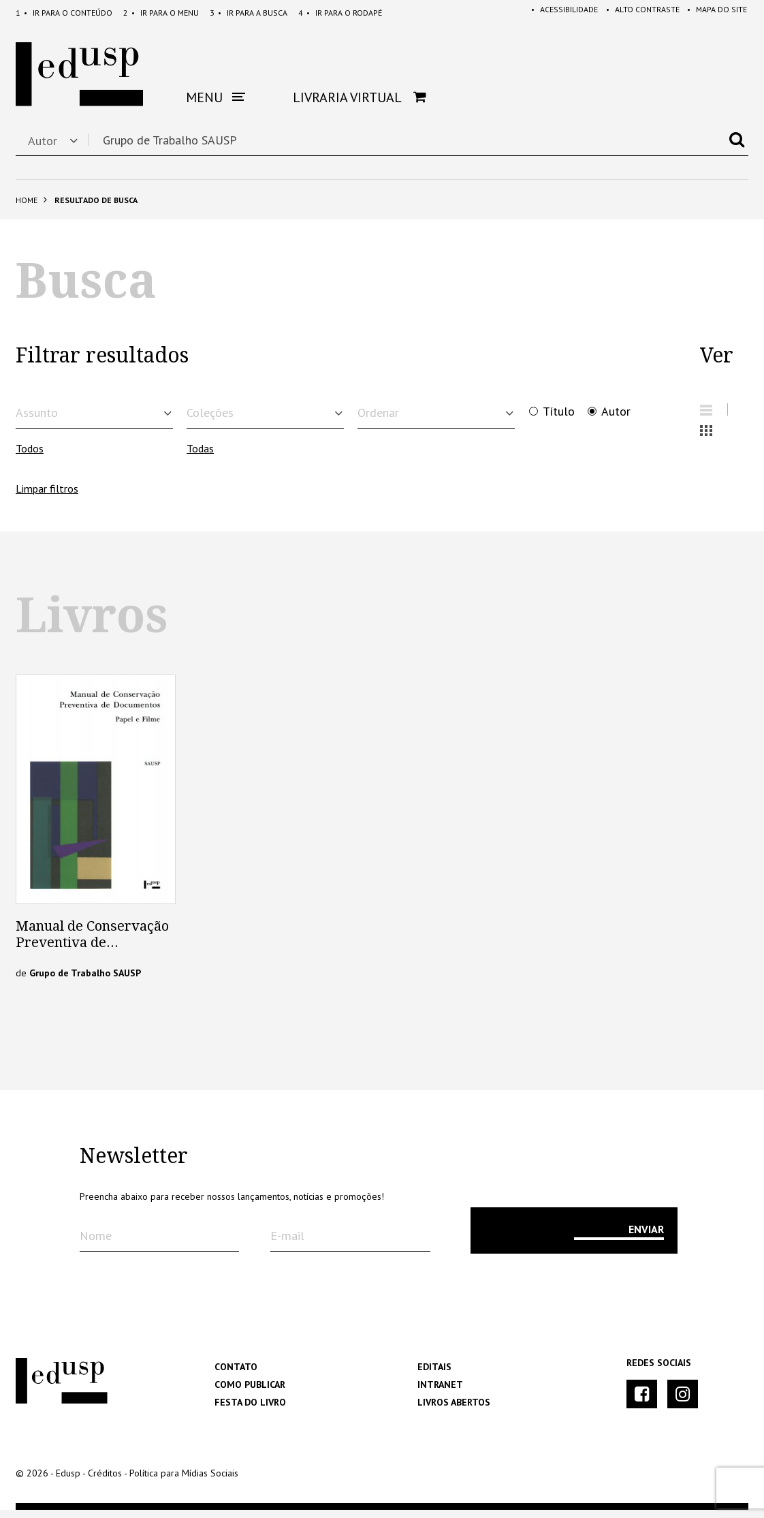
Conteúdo (64, 12)
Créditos (105, 1481)
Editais (434, 1375)
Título (559, 411)
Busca (248, 12)
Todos (30, 457)
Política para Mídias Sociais (183, 1481)
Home (26, 200)
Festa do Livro (250, 1410)
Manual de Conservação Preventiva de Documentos (92, 950)
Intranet (440, 1393)
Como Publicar (249, 1393)
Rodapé (340, 12)
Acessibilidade (555, 12)
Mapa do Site (714, 12)
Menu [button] (215, 97)
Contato (235, 1375)
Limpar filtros (47, 497)
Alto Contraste (636, 12)
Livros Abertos (453, 1410)
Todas (200, 457)
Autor (616, 411)
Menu (161, 12)
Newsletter (134, 1164)
